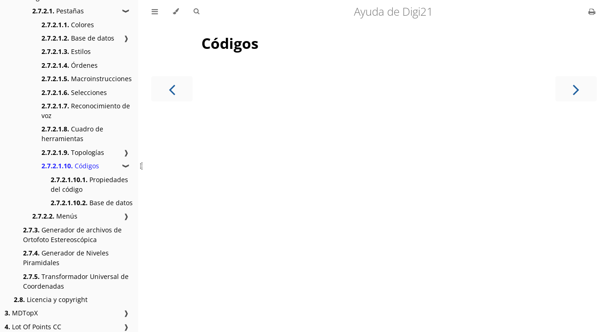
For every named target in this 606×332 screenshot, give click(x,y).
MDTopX (21, 312)
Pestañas (58, 10)
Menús (54, 216)
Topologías (72, 152)
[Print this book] (592, 11)
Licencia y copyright (51, 299)
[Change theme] (175, 11)
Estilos (66, 51)
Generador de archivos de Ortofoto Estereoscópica (72, 234)
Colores (67, 24)
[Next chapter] (576, 88)
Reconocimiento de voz (85, 110)
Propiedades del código (89, 184)
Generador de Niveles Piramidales (66, 258)
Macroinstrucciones (86, 78)
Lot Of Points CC (33, 326)
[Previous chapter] (172, 88)
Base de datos (77, 38)
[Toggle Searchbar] (196, 11)
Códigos (70, 165)
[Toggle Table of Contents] (154, 11)
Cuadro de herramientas (72, 134)
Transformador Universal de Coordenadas (76, 281)
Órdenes (69, 65)
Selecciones (74, 92)
